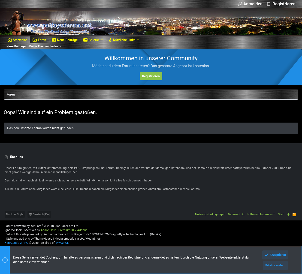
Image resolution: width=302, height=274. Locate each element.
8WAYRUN (62, 242)
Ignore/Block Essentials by (46, 230)
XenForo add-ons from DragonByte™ (67, 234)
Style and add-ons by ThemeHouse (29, 238)
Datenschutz (236, 214)
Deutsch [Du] (39, 214)
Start (281, 214)
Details (155, 234)
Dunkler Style (14, 214)
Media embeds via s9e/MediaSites (77, 238)
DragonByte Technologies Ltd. (129, 234)
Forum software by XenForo (42, 226)
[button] (102, 40)
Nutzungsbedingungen (210, 214)
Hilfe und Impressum (261, 214)
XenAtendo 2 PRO (16, 242)
